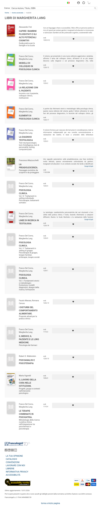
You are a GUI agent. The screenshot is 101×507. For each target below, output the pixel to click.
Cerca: (7, 8)
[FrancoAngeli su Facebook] (6, 450)
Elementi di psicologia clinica (29, 117)
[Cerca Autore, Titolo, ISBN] (52, 8)
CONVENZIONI (12, 462)
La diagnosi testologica (26, 138)
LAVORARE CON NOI (15, 465)
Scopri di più (88, 166)
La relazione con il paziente (28, 89)
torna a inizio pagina (50, 503)
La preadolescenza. (28, 166)
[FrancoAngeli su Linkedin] (9, 450)
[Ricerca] (95, 8)
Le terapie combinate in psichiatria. (26, 414)
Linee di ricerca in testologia (29, 222)
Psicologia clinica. (25, 192)
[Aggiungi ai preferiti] (73, 39)
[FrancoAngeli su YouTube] (15, 450)
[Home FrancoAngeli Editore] (13, 3)
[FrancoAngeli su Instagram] (12, 450)
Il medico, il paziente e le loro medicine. (29, 339)
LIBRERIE (10, 468)
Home (7, 13)
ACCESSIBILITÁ (13, 475)
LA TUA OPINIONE (14, 456)
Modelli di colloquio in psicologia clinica (29, 66)
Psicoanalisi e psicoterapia (27, 362)
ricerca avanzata (17, 13)
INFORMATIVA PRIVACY (17, 472)
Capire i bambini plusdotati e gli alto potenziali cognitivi (28, 36)
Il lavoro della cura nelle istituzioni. (27, 382)
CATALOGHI (11, 459)
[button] (67, 3)
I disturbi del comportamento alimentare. (28, 310)
